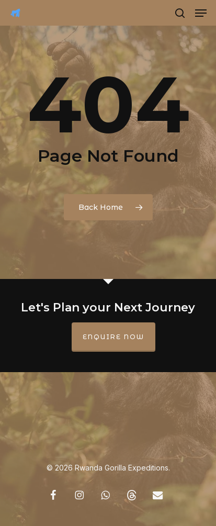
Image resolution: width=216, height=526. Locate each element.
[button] (201, 13)
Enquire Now (113, 337)
